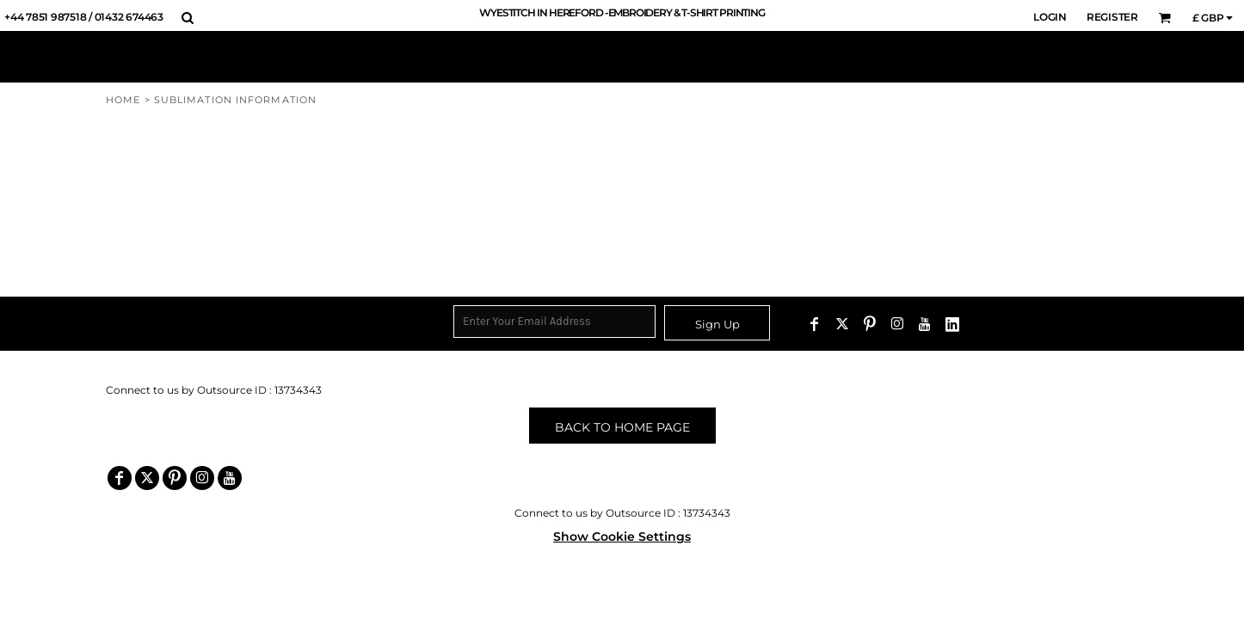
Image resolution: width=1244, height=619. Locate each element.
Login (1050, 16)
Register (1112, 16)
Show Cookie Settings (622, 536)
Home (123, 100)
